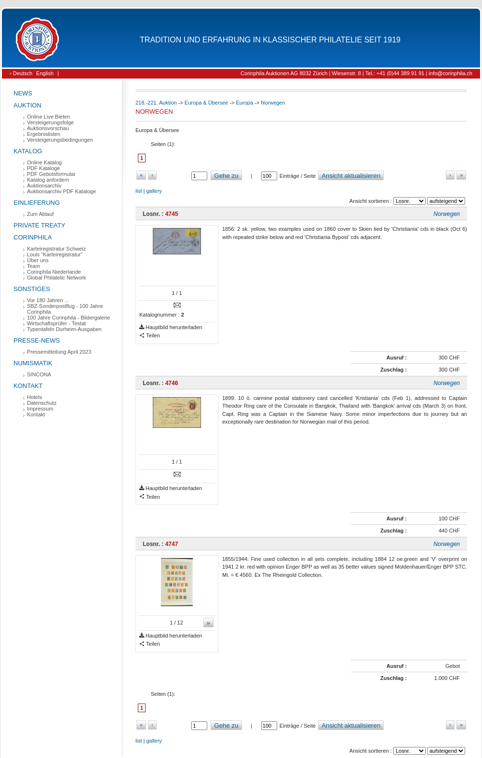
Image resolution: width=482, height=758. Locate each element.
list (138, 191)
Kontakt (27, 385)
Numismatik (33, 363)
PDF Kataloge (43, 168)
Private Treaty (39, 225)
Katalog (27, 151)
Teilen (149, 335)
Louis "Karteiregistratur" (54, 254)
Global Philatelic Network (56, 277)
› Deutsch (21, 73)
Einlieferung (36, 202)
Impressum (40, 409)
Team (33, 266)
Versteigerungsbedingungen (60, 140)
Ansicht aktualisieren (350, 175)
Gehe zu (226, 175)
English (45, 73)
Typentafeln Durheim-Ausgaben (64, 329)
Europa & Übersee (206, 103)
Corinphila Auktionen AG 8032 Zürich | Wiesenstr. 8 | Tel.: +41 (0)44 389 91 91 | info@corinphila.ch (356, 73)
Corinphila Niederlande (54, 272)
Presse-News (36, 340)
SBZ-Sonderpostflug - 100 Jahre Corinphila (65, 309)
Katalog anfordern (48, 180)
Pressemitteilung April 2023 (59, 352)
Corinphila (32, 237)
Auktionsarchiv (44, 185)
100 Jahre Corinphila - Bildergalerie (68, 317)
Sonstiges (31, 289)
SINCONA (39, 374)
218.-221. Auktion (156, 103)
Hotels (34, 397)
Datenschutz (41, 403)
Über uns (38, 260)
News (22, 93)
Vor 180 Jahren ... (48, 300)
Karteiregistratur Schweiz (56, 249)
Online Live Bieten (48, 117)
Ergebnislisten (43, 134)
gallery (153, 191)
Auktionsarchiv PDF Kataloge (61, 191)
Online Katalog (44, 162)
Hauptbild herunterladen (170, 327)
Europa (244, 103)
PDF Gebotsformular (51, 174)
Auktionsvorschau (48, 128)
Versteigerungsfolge (50, 122)
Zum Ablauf (40, 214)
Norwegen (273, 103)
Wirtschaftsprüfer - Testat (56, 323)
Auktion (27, 105)
